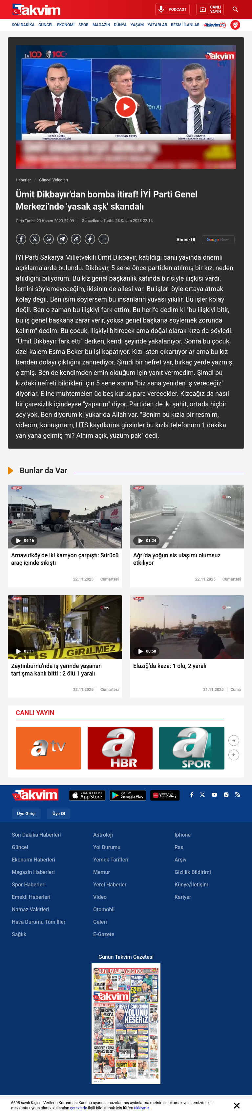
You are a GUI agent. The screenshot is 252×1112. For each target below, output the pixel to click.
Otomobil (104, 910)
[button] (233, 741)
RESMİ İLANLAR (185, 25)
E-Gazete (103, 935)
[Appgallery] (165, 796)
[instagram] (226, 796)
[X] (35, 239)
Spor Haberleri (29, 885)
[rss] (237, 796)
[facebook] (191, 796)
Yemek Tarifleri (110, 861)
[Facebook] (21, 239)
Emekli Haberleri (31, 898)
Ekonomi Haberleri (33, 861)
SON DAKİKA (23, 25)
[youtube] (214, 796)
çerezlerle (78, 1108)
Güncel (20, 848)
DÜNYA (120, 25)
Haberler (23, 180)
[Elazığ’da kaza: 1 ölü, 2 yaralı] (187, 672)
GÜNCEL (45, 25)
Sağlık (19, 935)
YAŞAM (137, 25)
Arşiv (181, 861)
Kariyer (183, 898)
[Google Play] (128, 796)
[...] (103, 239)
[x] (202, 796)
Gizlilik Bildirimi (193, 873)
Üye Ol (58, 814)
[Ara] (235, 9)
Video (100, 898)
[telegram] (62, 239)
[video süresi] (65, 516)
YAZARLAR (157, 25)
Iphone (183, 836)
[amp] (90, 239)
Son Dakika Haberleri (36, 836)
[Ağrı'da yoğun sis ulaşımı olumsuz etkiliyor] (187, 561)
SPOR (83, 25)
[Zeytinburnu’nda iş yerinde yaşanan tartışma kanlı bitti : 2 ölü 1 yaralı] (65, 672)
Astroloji (103, 836)
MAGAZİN (101, 25)
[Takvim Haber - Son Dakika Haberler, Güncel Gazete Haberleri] (35, 9)
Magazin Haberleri (33, 873)
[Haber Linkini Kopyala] (76, 239)
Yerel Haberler (109, 885)
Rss (179, 848)
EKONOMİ (65, 25)
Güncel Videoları (53, 180)
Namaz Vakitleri (30, 910)
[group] (48, 749)
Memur (101, 873)
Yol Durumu (106, 848)
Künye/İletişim (191, 885)
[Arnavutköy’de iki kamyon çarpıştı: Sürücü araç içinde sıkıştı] (65, 561)
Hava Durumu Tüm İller (38, 923)
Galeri (100, 923)
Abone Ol (206, 239)
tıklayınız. (142, 1108)
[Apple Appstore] (87, 796)
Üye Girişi (26, 814)
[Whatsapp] (48, 239)
